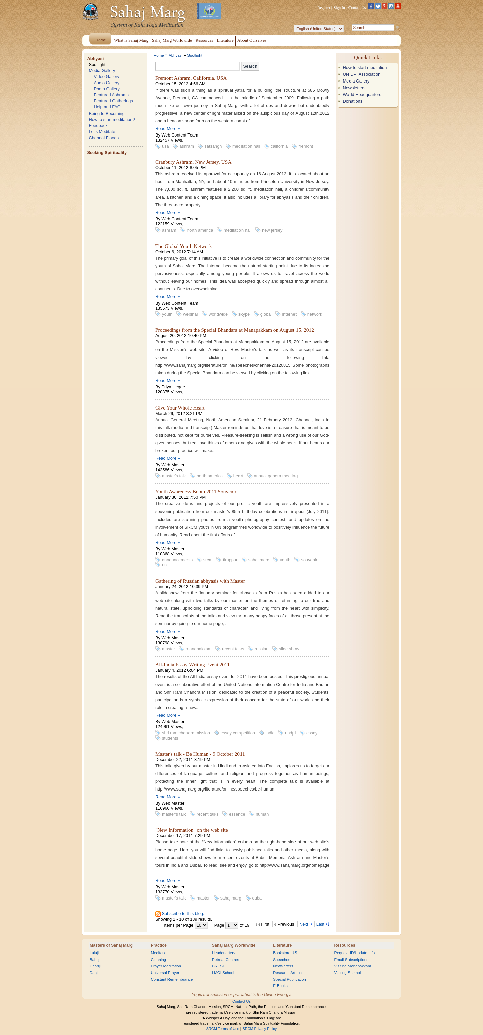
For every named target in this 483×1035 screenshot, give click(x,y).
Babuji (95, 960)
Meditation (159, 953)
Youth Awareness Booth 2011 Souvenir (195, 491)
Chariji (95, 966)
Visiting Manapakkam (352, 966)
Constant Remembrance (172, 979)
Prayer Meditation (166, 966)
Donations (352, 101)
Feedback (98, 125)
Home (159, 55)
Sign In (339, 8)
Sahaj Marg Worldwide (233, 945)
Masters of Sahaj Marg (111, 945)
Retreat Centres (225, 960)
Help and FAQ (107, 106)
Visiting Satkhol (347, 973)
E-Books (280, 986)
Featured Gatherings (113, 100)
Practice (158, 945)
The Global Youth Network (183, 246)
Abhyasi (95, 58)
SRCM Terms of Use (222, 1029)
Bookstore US (285, 953)
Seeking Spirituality (107, 152)
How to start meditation (365, 67)
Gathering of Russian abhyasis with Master (200, 581)
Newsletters (354, 87)
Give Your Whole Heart (180, 408)
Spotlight (97, 64)
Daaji (94, 973)
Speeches (281, 960)
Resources (344, 945)
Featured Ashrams (111, 94)
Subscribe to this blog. (183, 913)
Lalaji (94, 953)
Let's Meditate (102, 131)
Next (304, 924)
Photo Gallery (107, 88)
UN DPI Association (361, 74)
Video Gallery (106, 76)
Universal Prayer (165, 973)
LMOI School (223, 973)
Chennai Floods (104, 137)
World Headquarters (362, 94)
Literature (282, 945)
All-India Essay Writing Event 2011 (192, 664)
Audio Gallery (106, 82)
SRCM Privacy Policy (260, 1029)
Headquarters (223, 953)
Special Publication (289, 979)
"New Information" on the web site (191, 830)
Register (324, 8)
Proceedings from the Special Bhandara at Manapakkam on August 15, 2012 (234, 330)
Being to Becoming (106, 113)
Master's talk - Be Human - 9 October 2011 (200, 754)
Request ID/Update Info (354, 953)
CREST (218, 966)
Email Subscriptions (351, 960)
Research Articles (288, 973)
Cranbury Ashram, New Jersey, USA (193, 162)
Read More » (167, 128)
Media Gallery (102, 70)
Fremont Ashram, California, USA (191, 78)
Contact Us (357, 8)
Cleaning (158, 960)
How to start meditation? (112, 119)
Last (320, 924)
